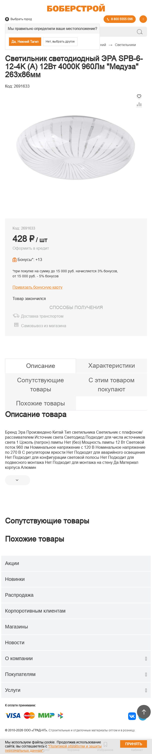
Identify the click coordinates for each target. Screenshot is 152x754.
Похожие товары (40, 403)
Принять (133, 744)
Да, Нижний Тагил (25, 42)
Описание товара (35, 414)
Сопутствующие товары (40, 384)
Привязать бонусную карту (37, 287)
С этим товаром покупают (111, 384)
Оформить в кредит (31, 248)
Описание (40, 365)
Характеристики (111, 365)
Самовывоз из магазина (43, 326)
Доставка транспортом (42, 316)
